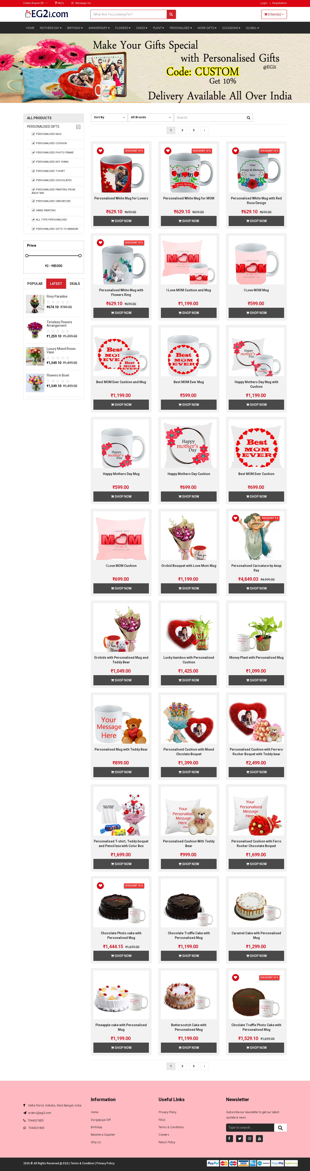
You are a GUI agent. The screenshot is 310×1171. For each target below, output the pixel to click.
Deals (75, 284)
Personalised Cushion (49, 143)
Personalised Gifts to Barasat (55, 228)
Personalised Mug (47, 134)
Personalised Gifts (43, 126)
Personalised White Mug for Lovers (121, 198)
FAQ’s (59, 3)
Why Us (96, 1142)
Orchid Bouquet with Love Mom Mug (188, 566)
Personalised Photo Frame (53, 152)
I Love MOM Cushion (121, 566)
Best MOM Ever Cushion (256, 474)
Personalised (181, 28)
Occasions (231, 28)
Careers (164, 1134)
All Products (39, 118)
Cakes (141, 28)
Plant (158, 28)
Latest (56, 284)
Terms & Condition (83, 1163)
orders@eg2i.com (37, 1113)
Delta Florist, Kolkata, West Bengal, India (52, 1105)
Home (30, 28)
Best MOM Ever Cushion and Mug (121, 382)
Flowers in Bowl (58, 375)
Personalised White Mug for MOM (188, 198)
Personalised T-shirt (48, 171)
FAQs (162, 1119)
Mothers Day (51, 28)
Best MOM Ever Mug (189, 382)
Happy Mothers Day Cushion (189, 474)
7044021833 (33, 1120)
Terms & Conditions (171, 1127)
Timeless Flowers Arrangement (59, 323)
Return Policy (167, 1142)
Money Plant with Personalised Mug (256, 657)
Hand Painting (44, 210)
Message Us (81, 3)
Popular (35, 284)
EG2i (66, 1163)
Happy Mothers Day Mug (121, 474)
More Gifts (207, 28)
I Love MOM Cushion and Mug (188, 290)
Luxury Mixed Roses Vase (61, 350)
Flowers (123, 28)
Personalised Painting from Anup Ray (53, 191)
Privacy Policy (167, 1112)
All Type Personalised (49, 219)
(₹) (35, 3)
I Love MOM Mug (256, 290)
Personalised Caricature (51, 201)
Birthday (75, 28)
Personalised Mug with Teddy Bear (121, 749)
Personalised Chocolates (52, 180)
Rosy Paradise (57, 296)
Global (252, 28)
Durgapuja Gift (101, 1119)
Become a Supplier (103, 1134)
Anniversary (99, 28)
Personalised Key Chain (50, 161)
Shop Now (121, 221)
